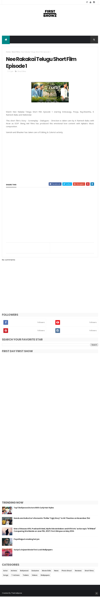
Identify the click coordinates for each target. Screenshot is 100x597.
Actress (14, 571)
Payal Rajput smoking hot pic (26, 539)
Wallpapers (45, 575)
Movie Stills (46, 571)
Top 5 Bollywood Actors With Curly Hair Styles (34, 508)
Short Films (16, 52)
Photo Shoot (67, 571)
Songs (5, 575)
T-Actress (15, 575)
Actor (5, 571)
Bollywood (24, 571)
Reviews (78, 571)
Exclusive (35, 571)
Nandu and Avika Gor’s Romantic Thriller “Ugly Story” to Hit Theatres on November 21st (52, 518)
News (56, 571)
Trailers (26, 575)
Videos (34, 575)
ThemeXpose (16, 593)
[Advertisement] (50, 27)
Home (8, 52)
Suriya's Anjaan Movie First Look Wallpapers (33, 550)
